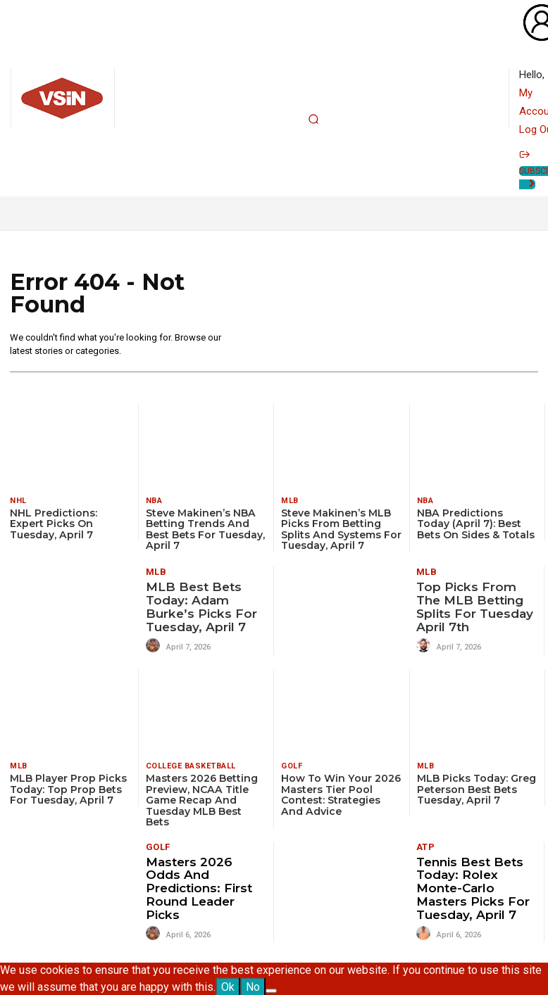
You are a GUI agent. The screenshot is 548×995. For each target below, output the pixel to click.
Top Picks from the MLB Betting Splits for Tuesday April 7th (474, 606)
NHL (18, 501)
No (253, 985)
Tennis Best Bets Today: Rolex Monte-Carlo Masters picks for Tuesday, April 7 (472, 887)
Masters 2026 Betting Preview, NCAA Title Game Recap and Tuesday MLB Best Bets (202, 800)
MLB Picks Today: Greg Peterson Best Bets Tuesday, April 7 (476, 789)
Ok (228, 985)
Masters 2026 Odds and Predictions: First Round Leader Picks (198, 887)
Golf (291, 766)
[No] (271, 989)
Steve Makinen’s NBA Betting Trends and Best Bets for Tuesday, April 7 (205, 529)
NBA (154, 501)
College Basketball (191, 766)
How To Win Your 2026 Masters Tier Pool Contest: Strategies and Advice (340, 794)
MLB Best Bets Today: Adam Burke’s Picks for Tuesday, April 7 (200, 606)
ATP (425, 846)
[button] (313, 119)
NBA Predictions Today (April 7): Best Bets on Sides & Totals (477, 524)
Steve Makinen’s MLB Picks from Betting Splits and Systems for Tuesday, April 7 (341, 529)
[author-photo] (155, 645)
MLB (290, 501)
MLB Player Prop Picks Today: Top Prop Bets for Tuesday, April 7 (68, 789)
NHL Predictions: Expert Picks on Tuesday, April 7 (53, 524)
